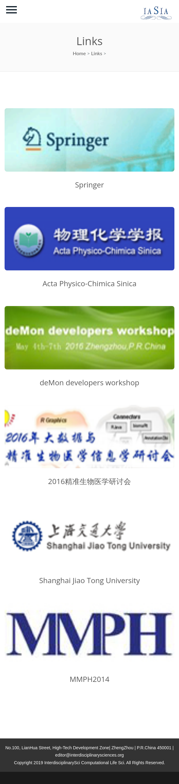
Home (79, 53)
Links (96, 53)
